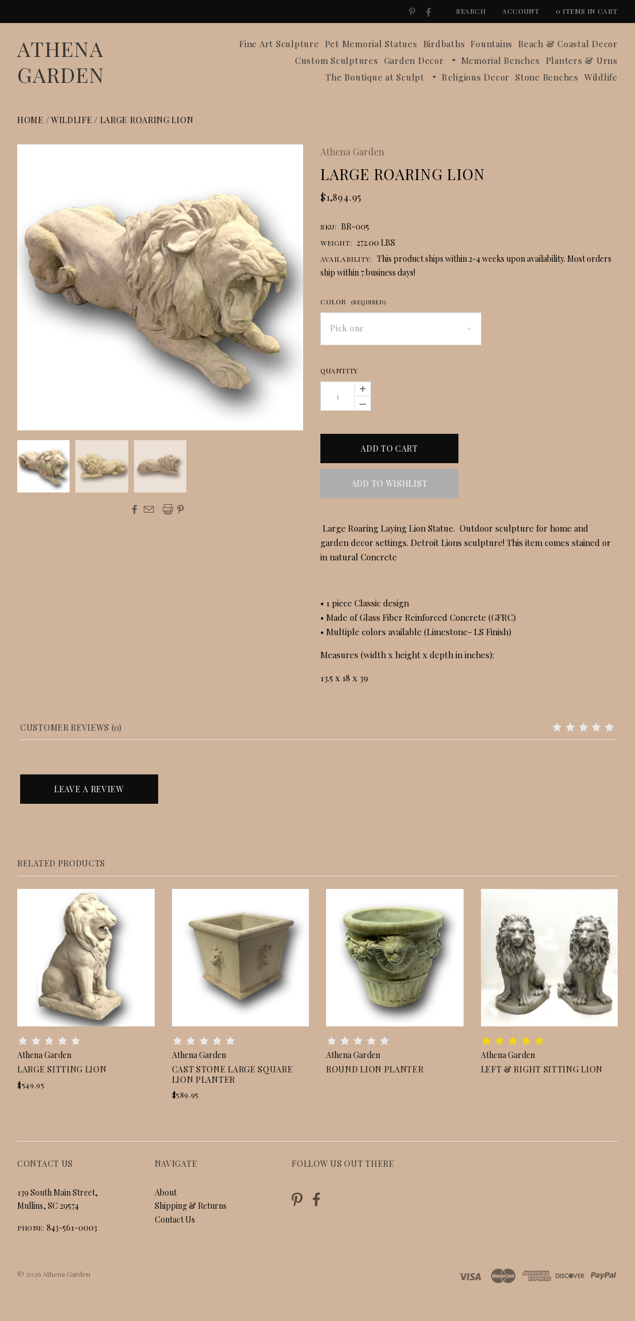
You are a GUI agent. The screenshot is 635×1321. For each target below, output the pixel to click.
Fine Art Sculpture (279, 43)
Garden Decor (414, 60)
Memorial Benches (500, 60)
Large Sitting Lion (62, 1069)
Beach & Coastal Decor (568, 43)
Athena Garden (61, 61)
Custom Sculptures (336, 60)
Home (30, 119)
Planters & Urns (582, 60)
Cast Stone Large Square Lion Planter (232, 1074)
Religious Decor (476, 77)
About (166, 1192)
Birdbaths (444, 43)
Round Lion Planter (375, 1069)
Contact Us (175, 1219)
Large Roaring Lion (147, 119)
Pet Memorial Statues (371, 43)
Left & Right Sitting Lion (542, 1069)
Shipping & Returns (191, 1205)
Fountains (491, 43)
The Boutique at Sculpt (375, 77)
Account (520, 11)
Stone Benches (547, 77)
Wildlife (601, 77)
